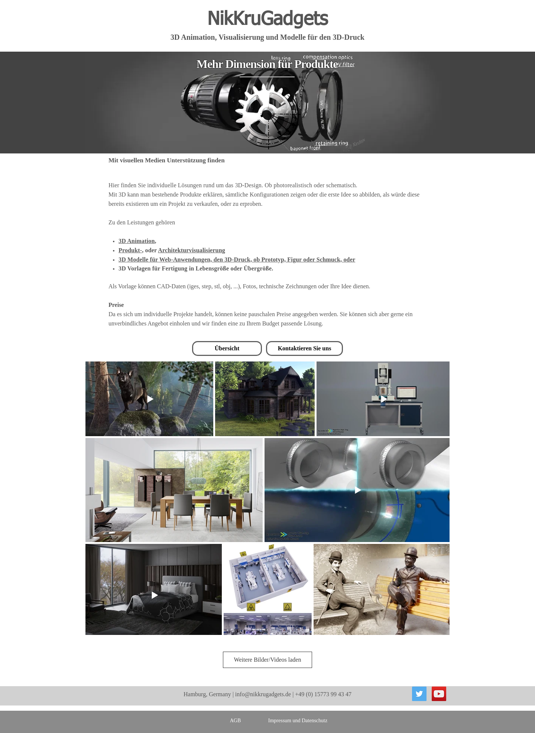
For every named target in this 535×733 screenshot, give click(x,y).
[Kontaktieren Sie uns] (304, 348)
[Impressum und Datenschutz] (298, 720)
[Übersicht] (227, 348)
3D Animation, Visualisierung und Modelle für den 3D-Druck (267, 37)
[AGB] (235, 720)
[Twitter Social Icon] (419, 694)
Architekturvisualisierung (191, 250)
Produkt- (130, 250)
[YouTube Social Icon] (439, 694)
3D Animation (137, 241)
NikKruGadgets (267, 19)
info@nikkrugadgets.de (263, 694)
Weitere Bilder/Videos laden (267, 659)
